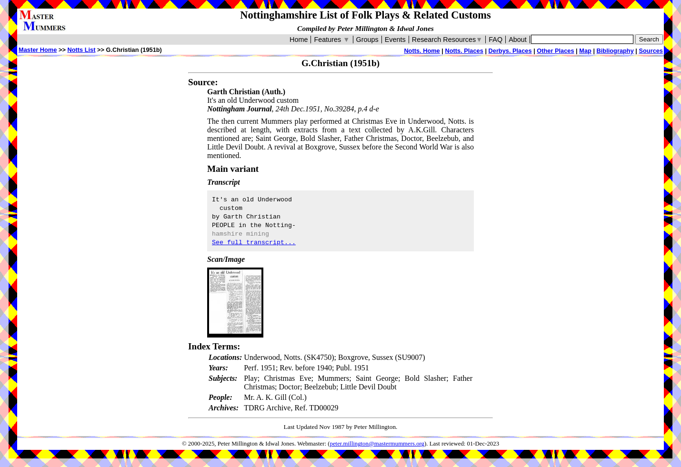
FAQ (495, 39)
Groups (367, 39)
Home (299, 39)
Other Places (555, 50)
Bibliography (615, 50)
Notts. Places (464, 50)
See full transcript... (254, 242)
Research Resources (447, 39)
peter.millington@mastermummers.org (377, 443)
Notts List (81, 49)
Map (585, 50)
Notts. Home (422, 50)
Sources (651, 50)
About (518, 39)
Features (332, 39)
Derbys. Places (510, 50)
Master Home (38, 49)
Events (395, 39)
